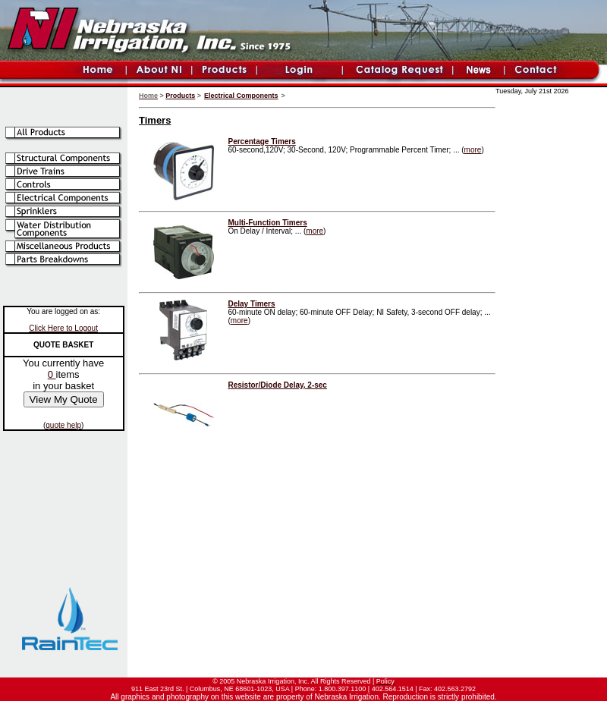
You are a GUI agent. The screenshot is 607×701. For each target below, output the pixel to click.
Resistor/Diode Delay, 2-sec (277, 385)
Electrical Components (241, 95)
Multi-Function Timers (267, 222)
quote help (63, 425)
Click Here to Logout (63, 328)
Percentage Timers (262, 141)
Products (180, 95)
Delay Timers (251, 304)
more (473, 150)
